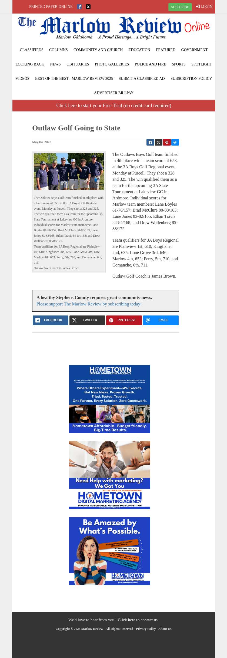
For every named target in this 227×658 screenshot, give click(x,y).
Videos (22, 79)
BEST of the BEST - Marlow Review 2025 (74, 79)
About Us (164, 629)
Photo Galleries (112, 64)
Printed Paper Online (51, 7)
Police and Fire (150, 64)
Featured (165, 50)
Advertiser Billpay (113, 93)
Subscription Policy (191, 79)
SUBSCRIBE (180, 7)
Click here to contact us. (138, 619)
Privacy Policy (146, 629)
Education (139, 50)
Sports (179, 64)
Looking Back (30, 64)
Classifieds (31, 50)
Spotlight (201, 64)
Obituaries (77, 64)
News (55, 64)
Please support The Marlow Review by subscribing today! (89, 304)
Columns (58, 50)
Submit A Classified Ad (142, 79)
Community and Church (98, 50)
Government (194, 50)
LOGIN (204, 6)
